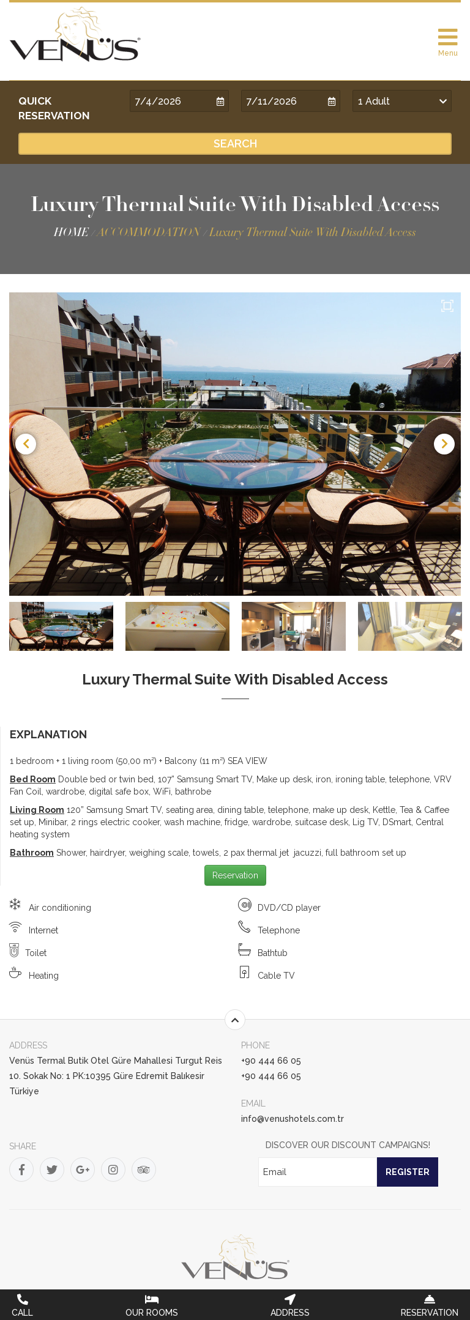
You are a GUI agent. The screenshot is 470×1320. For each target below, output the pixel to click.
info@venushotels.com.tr (292, 1119)
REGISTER (408, 1172)
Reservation (235, 875)
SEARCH (235, 143)
